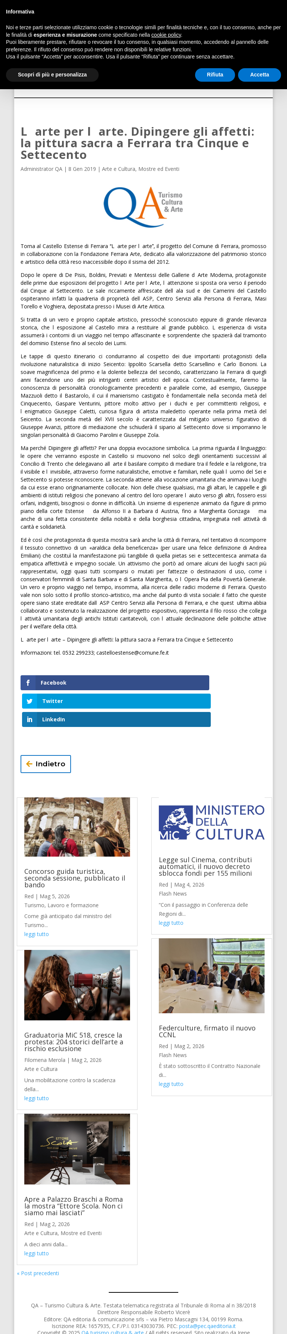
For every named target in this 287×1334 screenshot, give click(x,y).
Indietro (50, 727)
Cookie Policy (162, 1320)
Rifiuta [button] (215, 75)
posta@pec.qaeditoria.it (207, 1288)
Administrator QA (41, 168)
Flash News (173, 856)
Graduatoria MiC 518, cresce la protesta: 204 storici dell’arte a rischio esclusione (73, 1005)
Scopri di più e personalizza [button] (52, 75)
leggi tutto (36, 897)
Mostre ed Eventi (158, 168)
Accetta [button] (259, 75)
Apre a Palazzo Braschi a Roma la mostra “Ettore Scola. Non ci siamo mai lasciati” (73, 1169)
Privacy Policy (125, 1320)
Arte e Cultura (118, 168)
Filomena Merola (44, 1023)
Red (29, 859)
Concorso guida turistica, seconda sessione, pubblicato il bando (74, 841)
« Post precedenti (38, 1236)
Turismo (34, 868)
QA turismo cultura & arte (112, 1296)
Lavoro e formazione (73, 868)
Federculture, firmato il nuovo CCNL (207, 994)
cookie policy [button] (166, 35)
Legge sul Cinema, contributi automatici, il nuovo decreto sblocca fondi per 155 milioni (205, 829)
